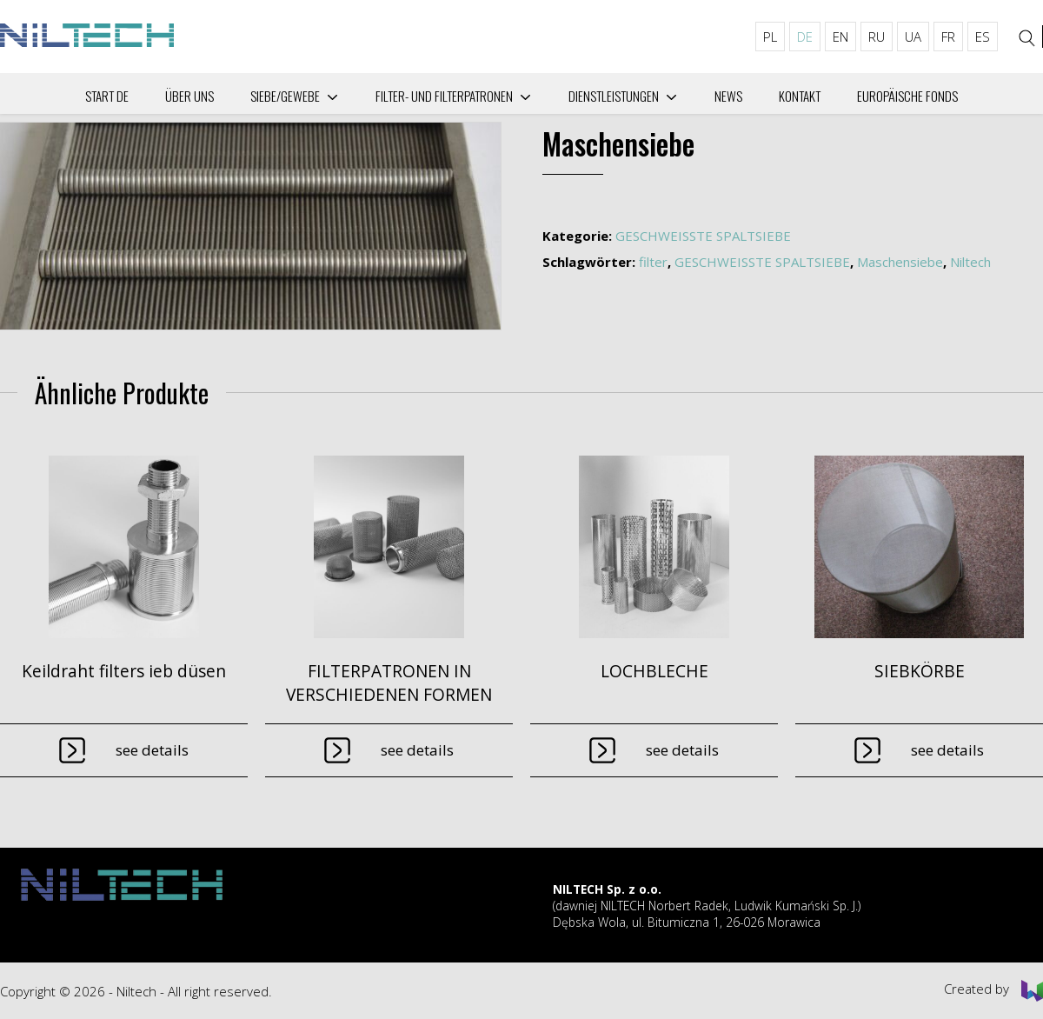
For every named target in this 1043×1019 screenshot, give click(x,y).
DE (805, 36)
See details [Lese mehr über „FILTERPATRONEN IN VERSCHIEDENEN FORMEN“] (417, 750)
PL (770, 36)
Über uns (189, 95)
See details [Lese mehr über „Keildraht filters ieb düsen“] (152, 750)
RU (876, 36)
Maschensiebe (900, 261)
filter (653, 261)
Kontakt (799, 95)
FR (948, 36)
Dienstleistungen (613, 95)
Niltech (970, 261)
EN (840, 36)
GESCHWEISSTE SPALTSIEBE (703, 235)
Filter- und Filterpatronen (444, 95)
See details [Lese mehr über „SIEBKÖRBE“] (947, 750)
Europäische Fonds (907, 95)
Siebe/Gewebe (285, 95)
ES (982, 36)
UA (913, 36)
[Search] (1027, 38)
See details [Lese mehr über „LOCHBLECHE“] (682, 750)
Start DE (107, 95)
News (728, 95)
